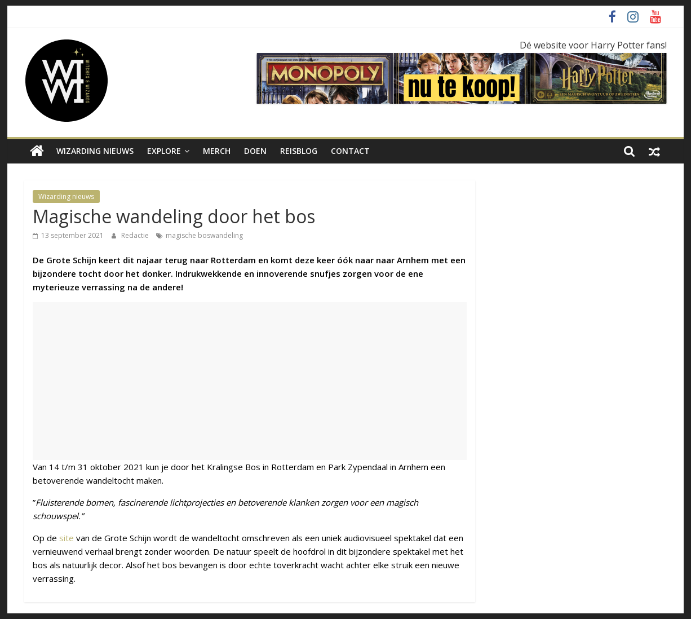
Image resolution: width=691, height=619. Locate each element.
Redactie (135, 235)
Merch (217, 150)
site (66, 537)
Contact (350, 150)
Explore (164, 150)
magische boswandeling (204, 235)
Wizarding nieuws (95, 150)
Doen (255, 150)
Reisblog (298, 150)
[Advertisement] (250, 381)
